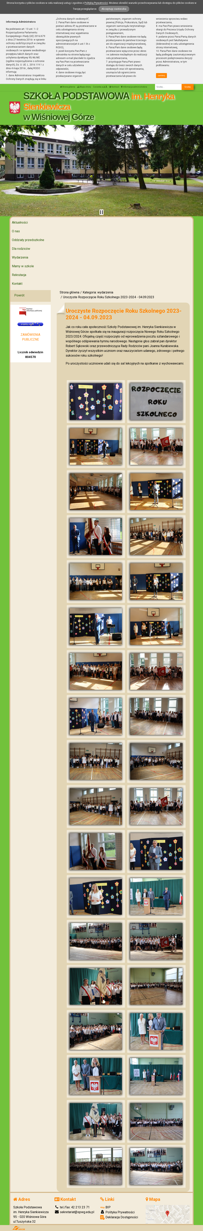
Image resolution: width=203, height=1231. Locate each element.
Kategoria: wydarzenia (98, 292)
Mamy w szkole (23, 266)
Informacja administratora (134, 87)
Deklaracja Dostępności (119, 1217)
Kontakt (17, 284)
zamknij (161, 75)
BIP (105, 1207)
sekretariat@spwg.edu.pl (74, 1212)
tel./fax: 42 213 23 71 (72, 1207)
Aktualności (20, 222)
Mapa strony (84, 87)
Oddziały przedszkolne (28, 240)
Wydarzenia (20, 257)
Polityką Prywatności (96, 2)
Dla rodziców (21, 249)
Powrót (19, 295)
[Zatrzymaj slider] (101, 212)
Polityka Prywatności (117, 1212)
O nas (16, 231)
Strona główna (67, 87)
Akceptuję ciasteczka (114, 8)
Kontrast (114, 87)
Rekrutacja (19, 275)
